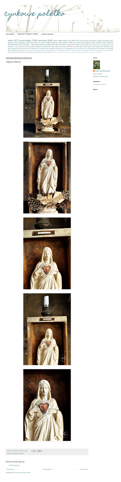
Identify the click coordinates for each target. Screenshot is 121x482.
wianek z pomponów (57, 52)
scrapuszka (35, 52)
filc (47, 46)
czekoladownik (91, 48)
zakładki (97, 46)
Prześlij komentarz (14, 465)
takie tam (58, 45)
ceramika (48, 50)
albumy (10, 43)
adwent (65, 43)
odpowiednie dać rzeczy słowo (74, 48)
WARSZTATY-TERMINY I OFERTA (27, 34)
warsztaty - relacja (29, 45)
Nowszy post (10, 469)
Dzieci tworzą (95, 50)
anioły (16, 52)
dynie (22, 50)
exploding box (39, 46)
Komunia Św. (96, 45)
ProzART (66, 52)
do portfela (72, 52)
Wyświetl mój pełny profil (100, 76)
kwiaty (28, 52)
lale (102, 50)
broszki (77, 45)
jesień (60, 48)
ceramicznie (24, 48)
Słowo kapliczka (12, 48)
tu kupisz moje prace (47, 34)
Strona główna (10, 34)
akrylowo (101, 48)
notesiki (86, 45)
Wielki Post (67, 41)
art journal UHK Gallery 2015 (35, 50)
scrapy (68, 45)
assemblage (25, 40)
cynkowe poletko (34, 14)
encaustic (47, 52)
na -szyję (56, 50)
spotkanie (42, 48)
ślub (31, 43)
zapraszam (107, 45)
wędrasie (110, 48)
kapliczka (110, 43)
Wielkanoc (15, 45)
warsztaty (42, 40)
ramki (53, 46)
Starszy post (84, 469)
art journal (76, 43)
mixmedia (105, 41)
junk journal (85, 52)
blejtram (88, 43)
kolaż (77, 41)
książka (81, 46)
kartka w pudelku (45, 45)
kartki (10, 40)
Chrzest (60, 46)
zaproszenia (14, 50)
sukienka (87, 50)
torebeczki (52, 48)
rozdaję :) (89, 46)
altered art (54, 43)
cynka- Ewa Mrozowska (102, 71)
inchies (79, 52)
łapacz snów (65, 50)
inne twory (42, 43)
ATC (42, 52)
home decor (22, 46)
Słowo (55, 41)
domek (80, 50)
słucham (33, 48)
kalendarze (107, 46)
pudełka (99, 43)
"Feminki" (73, 50)
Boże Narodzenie (90, 41)
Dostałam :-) (11, 46)
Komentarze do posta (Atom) (21, 472)
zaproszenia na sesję (95, 52)
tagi (30, 46)
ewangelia (21, 43)
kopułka (23, 52)
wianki (68, 46)
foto (74, 46)
